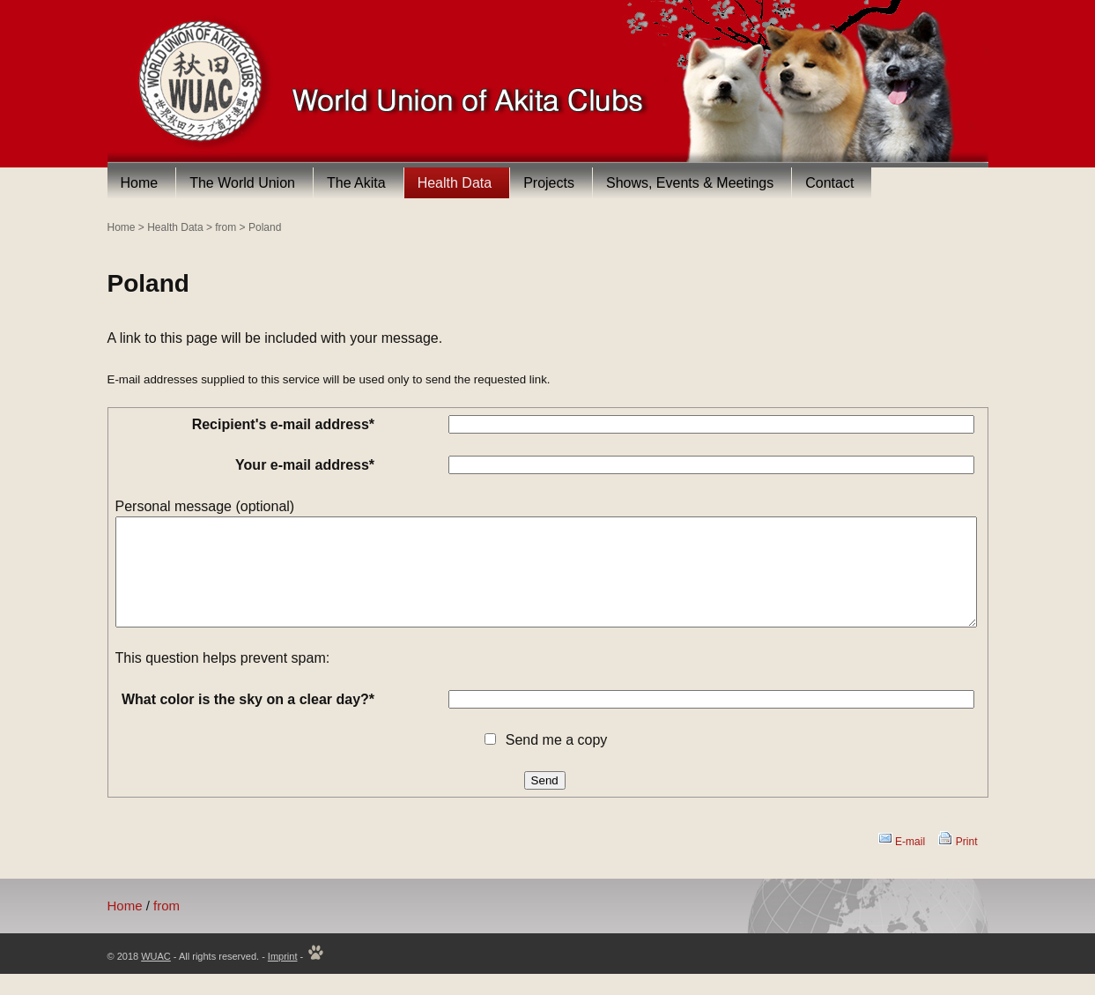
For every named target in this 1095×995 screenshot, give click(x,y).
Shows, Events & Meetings (689, 182)
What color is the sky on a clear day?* (248, 720)
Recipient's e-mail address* (283, 424)
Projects (548, 182)
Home (140, 182)
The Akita (356, 182)
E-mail (910, 863)
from (225, 227)
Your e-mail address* (304, 464)
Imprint (283, 977)
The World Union (242, 182)
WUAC (156, 977)
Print (967, 863)
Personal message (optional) (205, 506)
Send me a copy (557, 761)
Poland (264, 227)
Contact (829, 182)
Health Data (455, 182)
